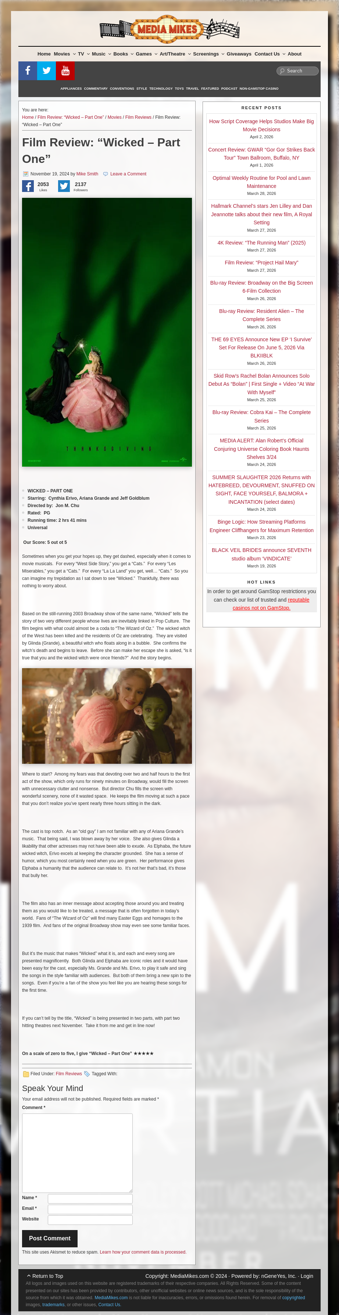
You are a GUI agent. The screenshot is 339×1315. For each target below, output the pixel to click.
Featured (210, 88)
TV (84, 54)
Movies (65, 54)
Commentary (96, 88)
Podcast (229, 88)
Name (29, 1197)
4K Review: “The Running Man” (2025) (262, 243)
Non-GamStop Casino (259, 88)
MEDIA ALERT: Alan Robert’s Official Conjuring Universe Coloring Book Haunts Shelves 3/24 (261, 449)
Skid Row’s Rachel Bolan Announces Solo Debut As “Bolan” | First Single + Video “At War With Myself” (261, 384)
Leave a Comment (128, 174)
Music (101, 54)
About (295, 54)
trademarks (53, 1304)
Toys (179, 88)
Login (307, 1276)
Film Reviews (138, 117)
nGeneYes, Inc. (278, 1276)
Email (29, 1208)
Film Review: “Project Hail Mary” (262, 263)
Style (141, 88)
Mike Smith (87, 174)
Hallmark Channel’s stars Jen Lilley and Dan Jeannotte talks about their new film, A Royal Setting (261, 214)
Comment (33, 1107)
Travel (192, 88)
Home (44, 54)
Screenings (208, 54)
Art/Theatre (175, 54)
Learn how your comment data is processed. (143, 1252)
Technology (161, 88)
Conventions (122, 88)
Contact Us (269, 54)
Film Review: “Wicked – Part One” (71, 117)
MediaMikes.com (189, 1276)
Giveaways (239, 54)
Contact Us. (109, 1304)
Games (146, 54)
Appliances (71, 88)
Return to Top (47, 1276)
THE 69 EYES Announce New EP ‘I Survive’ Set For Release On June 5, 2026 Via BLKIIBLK (261, 347)
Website (30, 1219)
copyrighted (293, 1297)
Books (123, 54)
